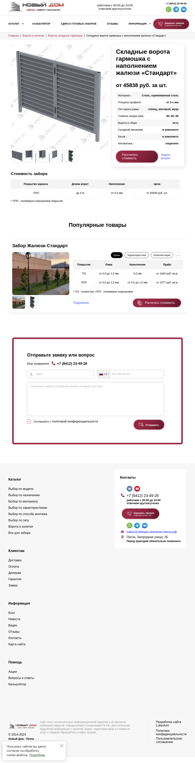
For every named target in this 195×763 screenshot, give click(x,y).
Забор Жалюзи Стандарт (40, 245)
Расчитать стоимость (160, 302)
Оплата (13, 572)
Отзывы (112, 23)
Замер (12, 591)
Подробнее (37, 755)
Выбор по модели (20, 494)
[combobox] (104, 374)
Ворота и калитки (33, 35)
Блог (11, 618)
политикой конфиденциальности (75, 427)
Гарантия (14, 584)
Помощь (15, 668)
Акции (12, 677)
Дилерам (14, 578)
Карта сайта (16, 649)
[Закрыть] (62, 746)
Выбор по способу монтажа (27, 519)
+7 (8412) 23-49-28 (176, 3)
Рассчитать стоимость (130, 156)
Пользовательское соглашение (169, 745)
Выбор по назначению (24, 500)
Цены (116, 255)
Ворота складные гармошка (65, 35)
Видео (12, 631)
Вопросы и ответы (21, 683)
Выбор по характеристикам (27, 513)
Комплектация (161, 255)
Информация (138, 23)
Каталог (14, 23)
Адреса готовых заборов (78, 23)
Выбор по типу (18, 525)
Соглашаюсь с (66, 427)
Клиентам (16, 556)
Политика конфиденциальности (171, 738)
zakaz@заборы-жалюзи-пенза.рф (152, 537)
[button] (13, 229)
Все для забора (19, 538)
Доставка (15, 565)
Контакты (15, 643)
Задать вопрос (166, 156)
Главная (13, 35)
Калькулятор (41, 23)
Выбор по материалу (23, 507)
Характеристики (136, 255)
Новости (14, 624)
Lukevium (162, 731)
